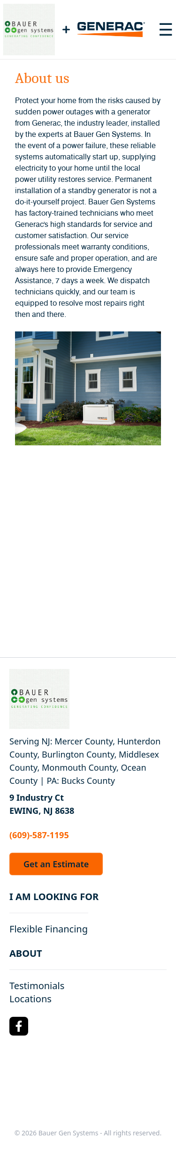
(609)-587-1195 (39, 835)
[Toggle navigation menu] (165, 29)
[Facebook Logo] (18, 1026)
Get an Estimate (56, 864)
